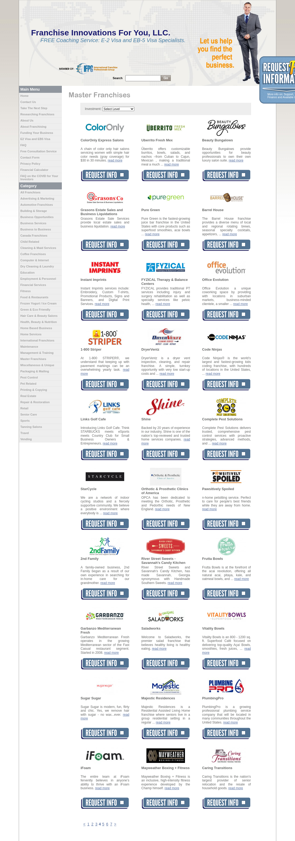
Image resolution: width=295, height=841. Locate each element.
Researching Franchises (37, 114)
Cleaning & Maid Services (38, 247)
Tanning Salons (31, 426)
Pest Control (29, 377)
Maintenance (29, 346)
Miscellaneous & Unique (37, 365)
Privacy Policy (30, 163)
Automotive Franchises (36, 204)
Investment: (93, 109)
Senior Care (28, 414)
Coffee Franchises (33, 254)
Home (24, 95)
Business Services (33, 223)
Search (118, 78)
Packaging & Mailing (34, 371)
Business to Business (35, 229)
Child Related (29, 241)
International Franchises (37, 340)
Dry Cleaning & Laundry (37, 266)
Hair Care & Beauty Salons (39, 315)
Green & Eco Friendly (35, 309)
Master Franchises (33, 359)
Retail (24, 408)
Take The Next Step (33, 108)
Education (27, 272)
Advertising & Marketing (37, 198)
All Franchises (30, 192)
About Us (26, 120)
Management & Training (37, 352)
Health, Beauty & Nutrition (38, 322)
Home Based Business (36, 328)
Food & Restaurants (34, 297)
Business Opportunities (37, 217)
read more (115, 160)
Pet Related (28, 383)
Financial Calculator (34, 169)
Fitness (25, 291)
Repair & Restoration (35, 402)
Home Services (30, 334)
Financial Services (33, 285)
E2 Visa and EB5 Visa (35, 139)
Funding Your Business (36, 132)
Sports (25, 420)
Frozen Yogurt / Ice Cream (38, 303)
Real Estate (28, 396)
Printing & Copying (33, 389)
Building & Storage (33, 210)
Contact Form (30, 157)
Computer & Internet (34, 260)
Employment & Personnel (38, 278)
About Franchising (33, 126)
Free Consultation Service (38, 151)
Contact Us (28, 102)
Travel (24, 433)
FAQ (23, 145)
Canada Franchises (33, 235)
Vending (26, 439)
